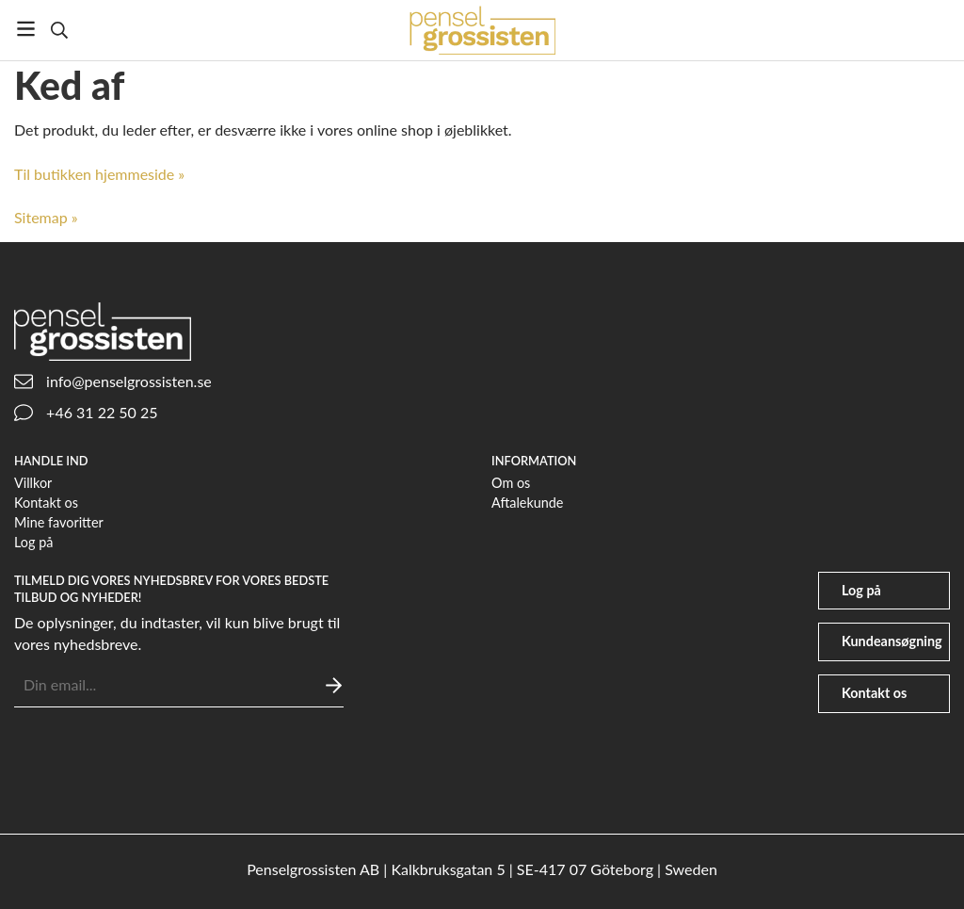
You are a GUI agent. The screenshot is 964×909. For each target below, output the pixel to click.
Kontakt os (46, 503)
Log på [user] (861, 590)
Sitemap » (46, 217)
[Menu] (25, 29)
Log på (33, 542)
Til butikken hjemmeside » (99, 174)
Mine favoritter (59, 522)
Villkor (33, 483)
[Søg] (58, 30)
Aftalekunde (527, 503)
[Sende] (334, 685)
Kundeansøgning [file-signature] (892, 641)
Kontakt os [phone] (874, 693)
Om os (510, 483)
